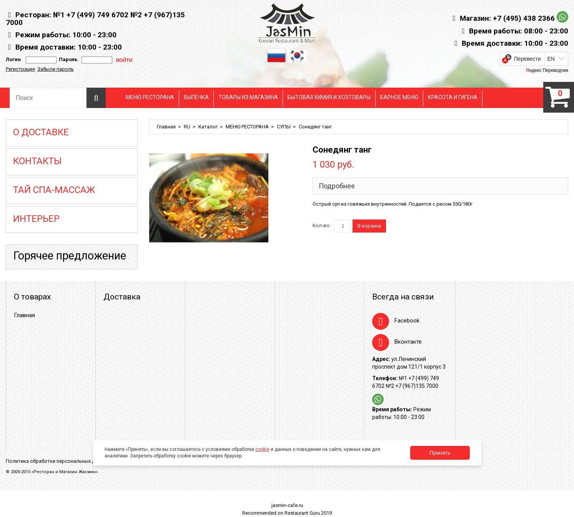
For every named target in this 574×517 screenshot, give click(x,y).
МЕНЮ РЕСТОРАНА (150, 97)
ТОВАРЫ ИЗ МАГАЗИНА (248, 97)
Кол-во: (322, 225)
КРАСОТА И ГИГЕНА (453, 97)
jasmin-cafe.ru (287, 505)
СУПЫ (284, 127)
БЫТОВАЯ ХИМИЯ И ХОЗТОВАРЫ (329, 97)
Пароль (67, 59)
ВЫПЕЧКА (196, 97)
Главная (166, 127)
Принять (440, 453)
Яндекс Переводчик (547, 70)
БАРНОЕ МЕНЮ (399, 97)
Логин (13, 59)
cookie (262, 449)
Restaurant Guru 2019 (308, 513)
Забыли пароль (55, 69)
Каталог (208, 127)
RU (187, 127)
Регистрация (20, 69)
